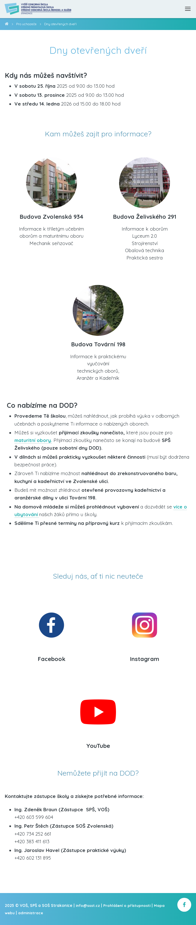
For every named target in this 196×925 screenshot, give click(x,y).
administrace (31, 913)
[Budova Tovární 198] (98, 308)
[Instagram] (145, 623)
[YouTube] (98, 710)
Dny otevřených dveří (62, 24)
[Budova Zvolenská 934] (51, 181)
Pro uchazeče (26, 24)
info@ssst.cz (88, 906)
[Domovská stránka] (40, 9)
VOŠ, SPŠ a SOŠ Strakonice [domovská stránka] (6, 25)
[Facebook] (51, 623)
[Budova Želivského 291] (145, 181)
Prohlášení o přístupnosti (128, 906)
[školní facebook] (184, 906)
